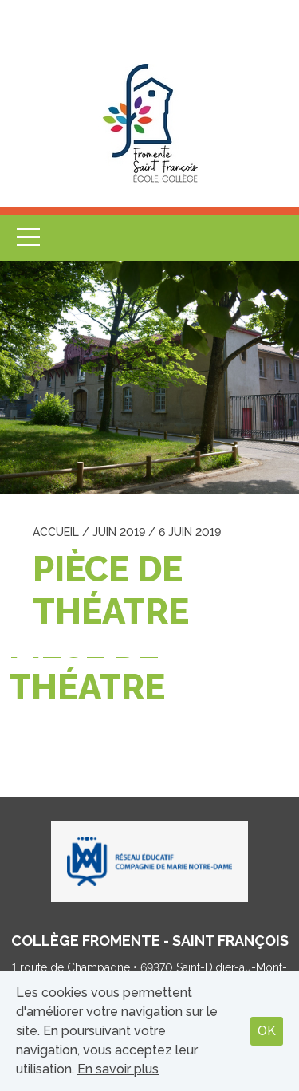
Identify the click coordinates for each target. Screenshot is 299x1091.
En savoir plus (118, 1069)
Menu (28, 238)
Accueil (56, 532)
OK (267, 1030)
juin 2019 (118, 532)
